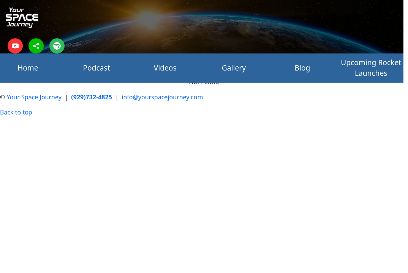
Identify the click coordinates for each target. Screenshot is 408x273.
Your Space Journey (33, 97)
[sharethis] (36, 45)
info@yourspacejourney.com (162, 97)
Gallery (234, 68)
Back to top (16, 112)
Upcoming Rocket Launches (371, 67)
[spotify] (57, 45)
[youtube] (15, 45)
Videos (165, 68)
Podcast (96, 68)
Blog (302, 68)
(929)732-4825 (91, 97)
